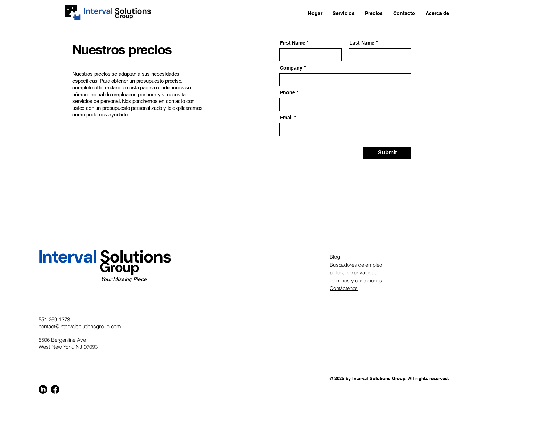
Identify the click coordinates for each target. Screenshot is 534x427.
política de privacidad (354, 272)
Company (291, 67)
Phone (287, 92)
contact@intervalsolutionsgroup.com (80, 326)
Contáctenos (344, 288)
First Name (292, 42)
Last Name (361, 42)
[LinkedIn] (43, 389)
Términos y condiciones (356, 280)
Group (89, 267)
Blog (335, 256)
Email (286, 117)
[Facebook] (55, 389)
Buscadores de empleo (356, 264)
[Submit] (387, 152)
